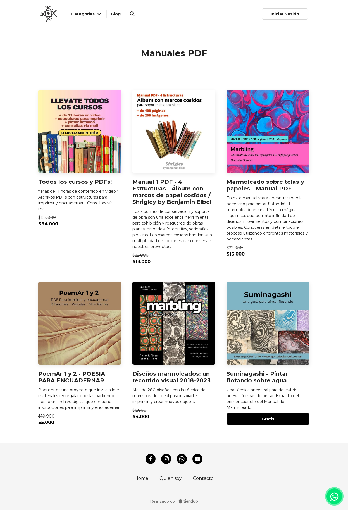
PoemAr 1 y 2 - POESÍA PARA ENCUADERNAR (71, 377)
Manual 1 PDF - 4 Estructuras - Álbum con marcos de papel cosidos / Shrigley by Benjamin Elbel (171, 191)
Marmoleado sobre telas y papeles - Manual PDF (265, 185)
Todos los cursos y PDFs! (75, 181)
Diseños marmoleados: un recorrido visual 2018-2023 (171, 377)
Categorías (87, 14)
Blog (116, 13)
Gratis (268, 418)
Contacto (203, 478)
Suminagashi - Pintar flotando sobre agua (257, 377)
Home (141, 478)
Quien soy (170, 478)
